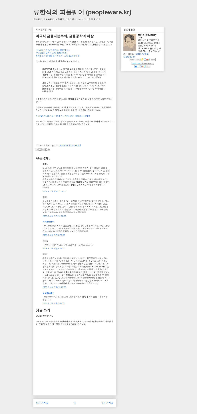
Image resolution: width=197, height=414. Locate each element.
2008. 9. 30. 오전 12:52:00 (54, 216)
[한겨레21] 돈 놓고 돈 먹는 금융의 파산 (53, 50)
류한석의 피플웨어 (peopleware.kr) (82, 12)
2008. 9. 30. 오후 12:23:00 (54, 287)
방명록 (145, 54)
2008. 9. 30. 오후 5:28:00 (54, 303)
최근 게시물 (42, 402)
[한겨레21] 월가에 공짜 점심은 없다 (51, 53)
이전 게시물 (107, 402)
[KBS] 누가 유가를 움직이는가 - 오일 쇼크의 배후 (57, 56)
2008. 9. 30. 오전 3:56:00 (54, 235)
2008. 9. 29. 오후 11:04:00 (54, 191)
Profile (138, 54)
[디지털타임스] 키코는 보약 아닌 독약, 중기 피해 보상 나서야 (63, 116)
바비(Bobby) (48, 222)
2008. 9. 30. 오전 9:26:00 (54, 248)
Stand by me (129, 57)
